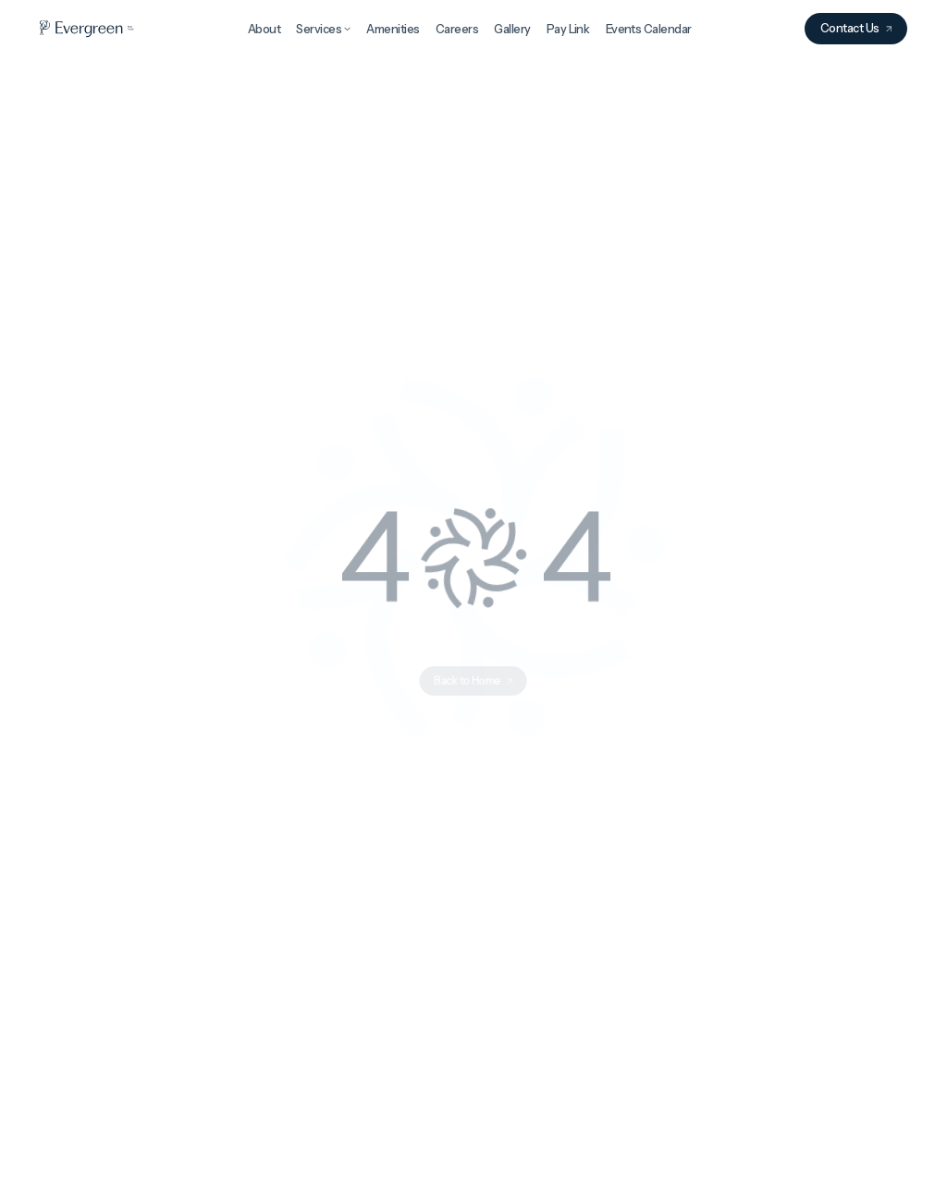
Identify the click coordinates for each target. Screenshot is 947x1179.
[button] (324, 27)
